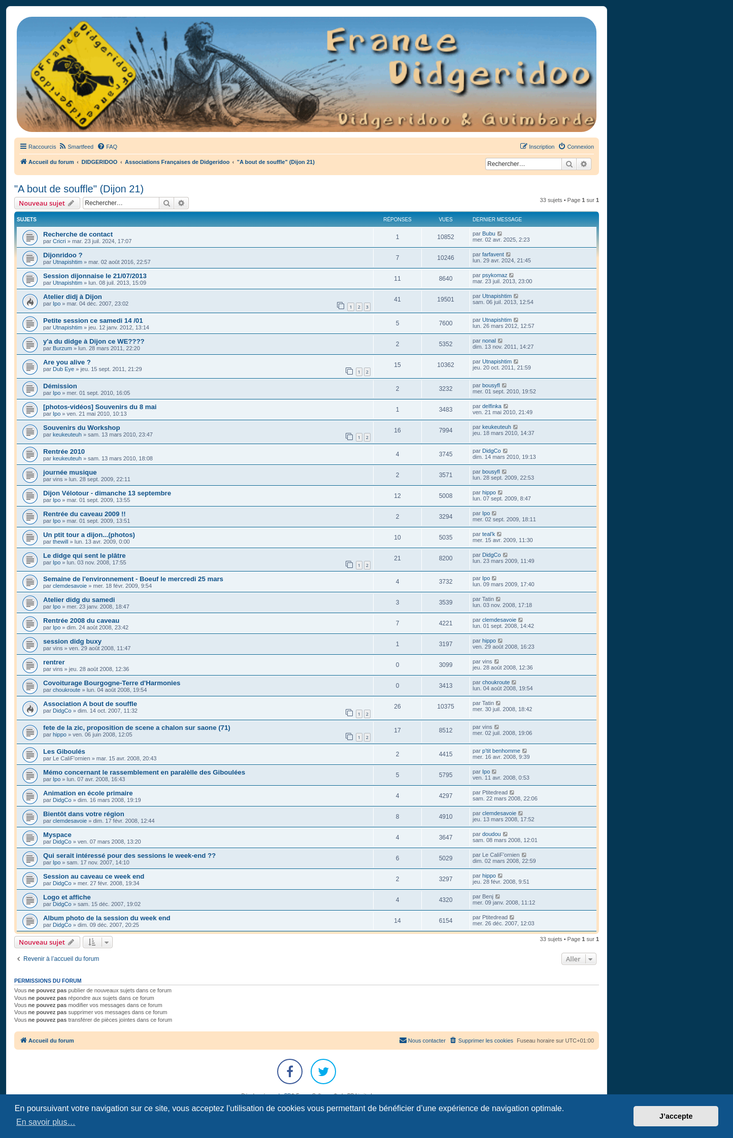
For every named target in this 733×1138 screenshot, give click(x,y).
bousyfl (491, 385)
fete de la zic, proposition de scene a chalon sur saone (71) (136, 727)
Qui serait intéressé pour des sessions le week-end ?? (129, 855)
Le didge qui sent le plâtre (84, 555)
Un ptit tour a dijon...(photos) (89, 535)
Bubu (488, 233)
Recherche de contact (78, 234)
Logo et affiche (67, 897)
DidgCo (491, 451)
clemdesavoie (70, 586)
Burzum (62, 348)
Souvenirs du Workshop (81, 427)
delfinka (492, 406)
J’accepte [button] (676, 1116)
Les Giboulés (64, 751)
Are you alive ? (67, 362)
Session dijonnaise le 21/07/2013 (95, 276)
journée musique (70, 472)
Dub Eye (63, 369)
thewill (61, 542)
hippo (489, 492)
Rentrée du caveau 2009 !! (84, 514)
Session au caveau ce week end (93, 876)
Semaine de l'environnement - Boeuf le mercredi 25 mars (133, 579)
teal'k (488, 534)
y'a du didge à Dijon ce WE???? (94, 341)
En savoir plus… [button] (46, 1122)
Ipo (56, 303)
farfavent (493, 254)
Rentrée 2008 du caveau (81, 620)
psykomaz (495, 275)
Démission (60, 386)
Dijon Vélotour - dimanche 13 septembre (107, 493)
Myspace (57, 835)
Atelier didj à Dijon (72, 296)
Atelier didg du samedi (79, 600)
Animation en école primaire (88, 793)
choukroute (66, 690)
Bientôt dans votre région (83, 814)
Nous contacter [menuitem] (422, 1040)
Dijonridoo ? (63, 255)
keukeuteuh (67, 434)
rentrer (54, 662)
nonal (489, 341)
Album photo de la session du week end (107, 918)
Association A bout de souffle (90, 704)
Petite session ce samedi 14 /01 (93, 320)
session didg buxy (72, 641)
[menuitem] (75, 147)
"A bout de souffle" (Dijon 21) (79, 188)
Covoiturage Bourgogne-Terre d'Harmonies (111, 683)
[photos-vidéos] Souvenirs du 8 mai (100, 407)
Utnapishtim (67, 262)
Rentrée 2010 (64, 451)
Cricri (59, 241)
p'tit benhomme (501, 751)
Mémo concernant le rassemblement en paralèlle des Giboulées (144, 772)
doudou (491, 834)
